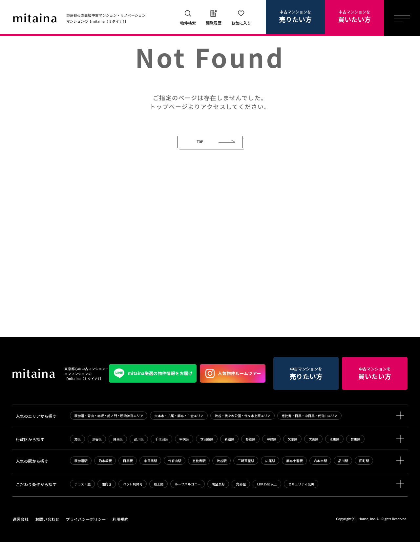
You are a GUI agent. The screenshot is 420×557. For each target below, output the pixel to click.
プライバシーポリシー (84, 534)
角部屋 (241, 499)
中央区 (184, 454)
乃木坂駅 (105, 475)
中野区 (271, 454)
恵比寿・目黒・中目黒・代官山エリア (309, 430)
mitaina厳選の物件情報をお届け (56, 388)
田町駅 (364, 475)
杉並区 (250, 454)
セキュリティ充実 (301, 499)
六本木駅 (320, 475)
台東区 (355, 454)
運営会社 (20, 534)
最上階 (158, 499)
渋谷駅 (221, 475)
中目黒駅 (150, 475)
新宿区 (229, 454)
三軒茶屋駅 (246, 475)
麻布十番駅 (294, 475)
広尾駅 (270, 475)
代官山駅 (174, 475)
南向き (107, 499)
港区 (77, 454)
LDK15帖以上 (267, 499)
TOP (198, 142)
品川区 (139, 454)
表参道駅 (80, 475)
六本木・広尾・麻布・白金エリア (178, 430)
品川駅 (343, 475)
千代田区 (161, 454)
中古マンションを (295, 16)
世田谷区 (206, 454)
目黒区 (118, 454)
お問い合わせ (46, 534)
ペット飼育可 (132, 499)
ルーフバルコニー (187, 499)
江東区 (334, 454)
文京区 (292, 454)
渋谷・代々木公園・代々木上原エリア (242, 430)
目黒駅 (128, 475)
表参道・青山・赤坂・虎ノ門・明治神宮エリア (108, 430)
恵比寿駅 (198, 475)
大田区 (313, 454)
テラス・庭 (82, 499)
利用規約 (119, 534)
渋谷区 (97, 454)
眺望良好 (218, 499)
